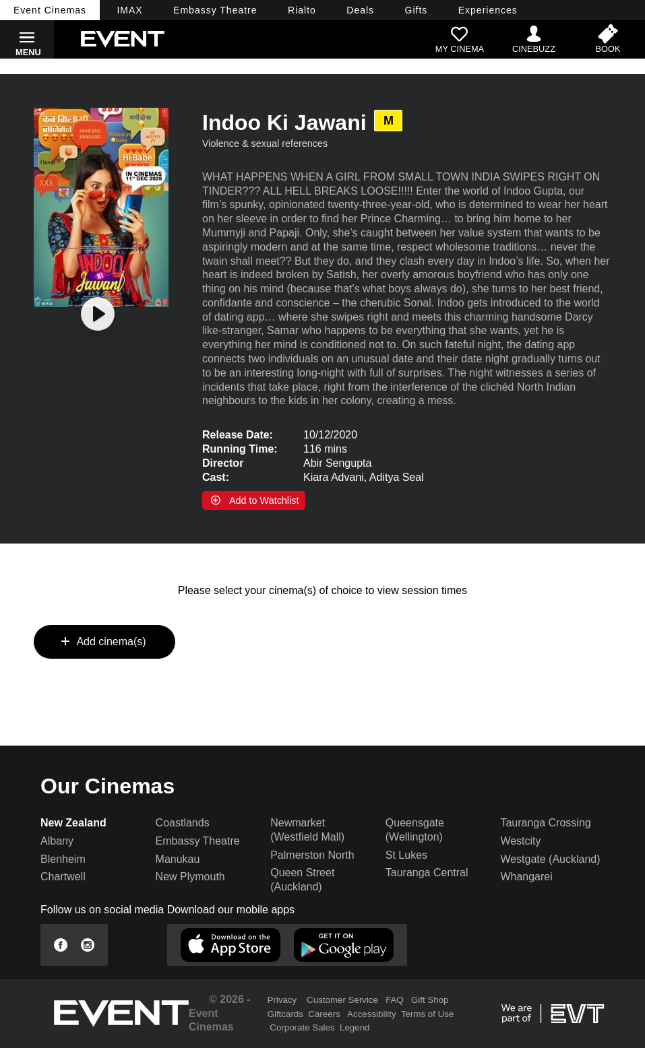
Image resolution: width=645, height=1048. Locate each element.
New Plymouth (190, 876)
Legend (354, 1027)
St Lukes (406, 855)
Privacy (282, 1000)
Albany (56, 841)
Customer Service (342, 1000)
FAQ (395, 1000)
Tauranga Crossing (545, 822)
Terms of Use (427, 1014)
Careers (324, 1014)
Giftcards (285, 1014)
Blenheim (63, 859)
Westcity (520, 841)
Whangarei (526, 876)
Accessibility (371, 1014)
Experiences (488, 10)
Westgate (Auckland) (550, 859)
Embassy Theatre (198, 841)
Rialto (302, 10)
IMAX (129, 10)
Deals (360, 10)
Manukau (178, 859)
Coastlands (183, 822)
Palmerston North (312, 855)
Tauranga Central (427, 872)
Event (49, 10)
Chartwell (63, 876)
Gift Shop (430, 1000)
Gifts (416, 10)
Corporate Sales (302, 1027)
